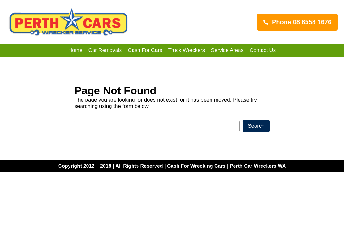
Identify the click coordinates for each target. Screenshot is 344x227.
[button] (297, 22)
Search (256, 126)
